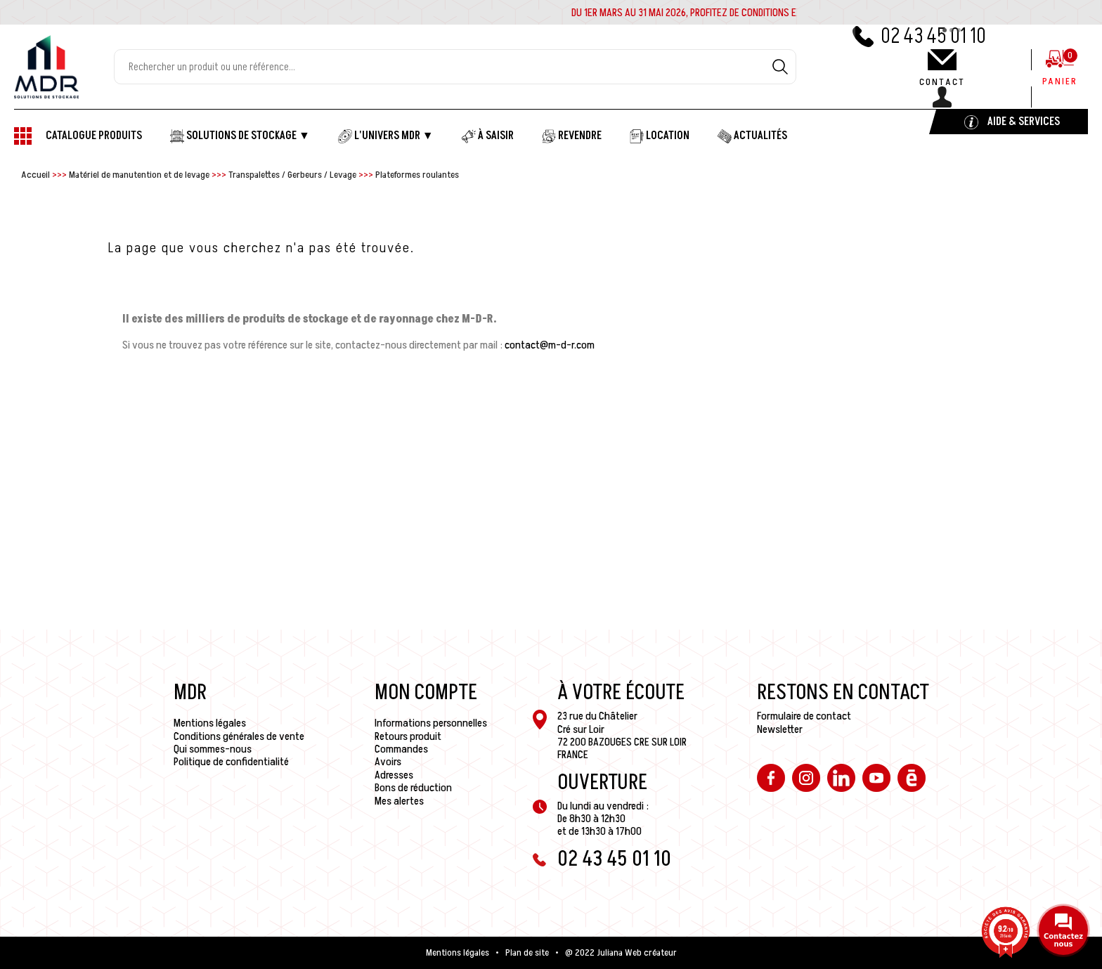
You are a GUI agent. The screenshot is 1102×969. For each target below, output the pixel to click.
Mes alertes (399, 801)
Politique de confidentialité (231, 761)
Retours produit (408, 736)
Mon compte (426, 693)
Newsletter (780, 729)
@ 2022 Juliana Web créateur (621, 952)
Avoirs (388, 761)
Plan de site (527, 952)
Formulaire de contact (804, 716)
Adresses (394, 775)
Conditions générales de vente (239, 736)
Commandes (401, 749)
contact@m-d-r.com (550, 345)
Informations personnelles (431, 723)
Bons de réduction (413, 787)
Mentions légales (210, 723)
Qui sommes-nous (213, 749)
